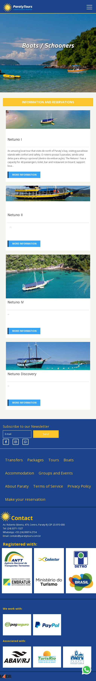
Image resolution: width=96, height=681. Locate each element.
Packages (35, 459)
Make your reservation (25, 499)
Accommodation (19, 473)
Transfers (14, 459)
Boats (69, 459)
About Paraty (17, 486)
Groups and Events (56, 473)
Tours (53, 459)
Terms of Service (48, 486)
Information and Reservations (48, 102)
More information (24, 174)
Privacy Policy (79, 486)
